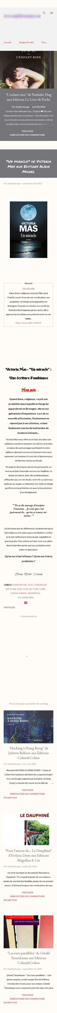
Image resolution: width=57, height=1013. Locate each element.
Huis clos (22, 589)
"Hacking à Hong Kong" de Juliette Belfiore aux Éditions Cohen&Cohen (28, 753)
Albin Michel (19, 584)
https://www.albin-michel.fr (28, 322)
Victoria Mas (25, 597)
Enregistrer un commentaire (27, 135)
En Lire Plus (10, 797)
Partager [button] (27, 131)
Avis (30, 584)
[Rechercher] (44, 13)
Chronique (40, 584)
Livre (42, 589)
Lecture (33, 589)
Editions (11, 589)
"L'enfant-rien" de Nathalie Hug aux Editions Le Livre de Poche (29, 97)
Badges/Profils (26, 42)
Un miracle (28, 288)
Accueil (7, 42)
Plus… (45, 42)
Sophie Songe (18, 593)
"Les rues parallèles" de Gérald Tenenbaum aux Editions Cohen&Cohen (28, 958)
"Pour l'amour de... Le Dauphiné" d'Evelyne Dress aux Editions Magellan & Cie (28, 855)
